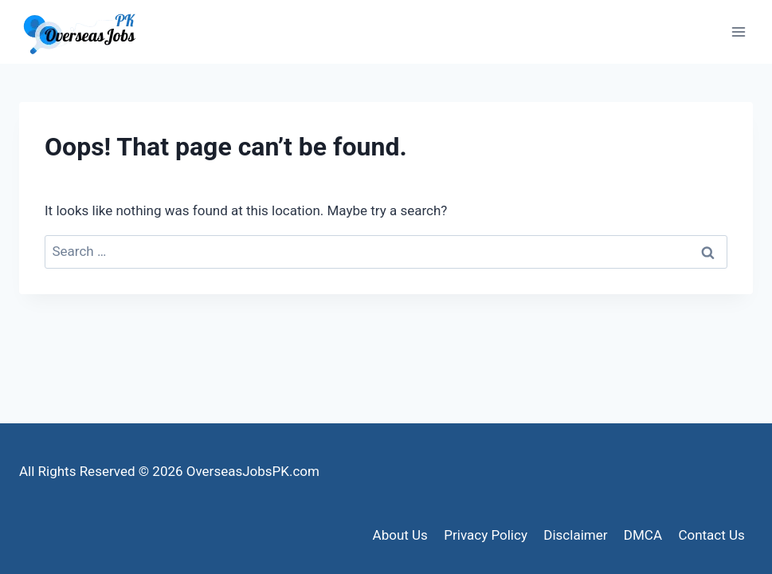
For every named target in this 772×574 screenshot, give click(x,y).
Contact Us (711, 535)
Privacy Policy (485, 535)
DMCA (643, 535)
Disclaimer (575, 535)
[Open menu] (738, 31)
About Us (400, 535)
